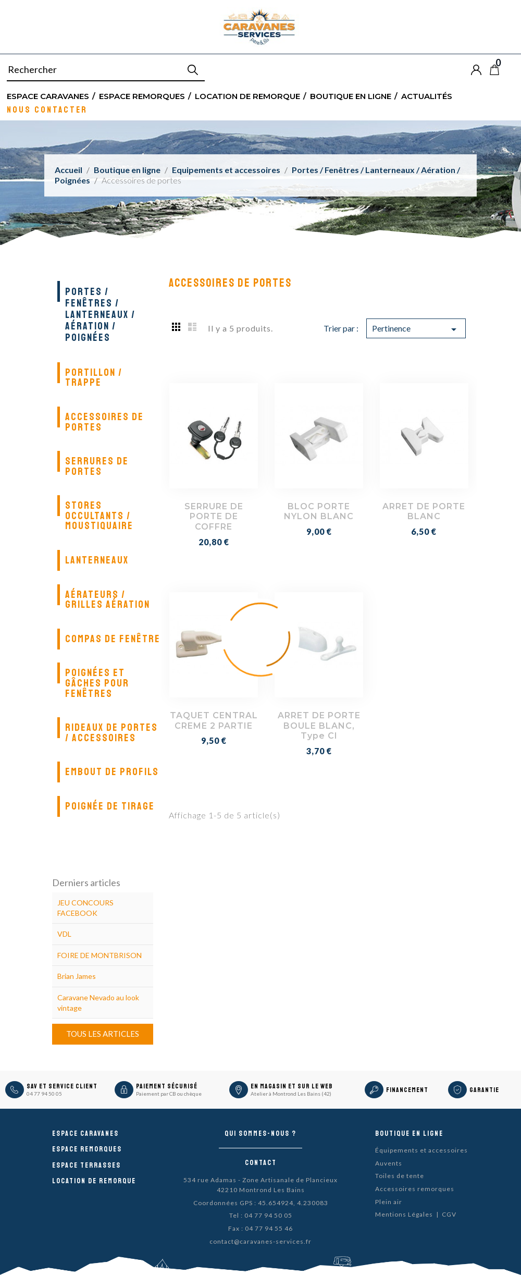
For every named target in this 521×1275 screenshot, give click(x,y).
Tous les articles (102, 1033)
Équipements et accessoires (421, 1150)
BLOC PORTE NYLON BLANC (319, 511)
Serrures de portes (97, 466)
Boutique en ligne (350, 95)
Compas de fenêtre (112, 638)
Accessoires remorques (414, 1189)
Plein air (388, 1202)
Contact (261, 1162)
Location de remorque (247, 95)
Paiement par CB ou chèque (169, 1093)
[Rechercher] (106, 69)
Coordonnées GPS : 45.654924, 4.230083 (260, 1203)
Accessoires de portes (104, 422)
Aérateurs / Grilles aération (107, 599)
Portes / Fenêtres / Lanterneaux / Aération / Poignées (100, 314)
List (192, 326)
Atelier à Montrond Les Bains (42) (291, 1093)
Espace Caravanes (48, 95)
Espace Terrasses (86, 1165)
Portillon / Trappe (93, 377)
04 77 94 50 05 (44, 1093)
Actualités (426, 95)
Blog (511, 70)
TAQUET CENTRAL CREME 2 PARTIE (214, 720)
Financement (407, 1090)
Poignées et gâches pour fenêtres (97, 683)
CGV (449, 1214)
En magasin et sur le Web (292, 1086)
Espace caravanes (85, 1133)
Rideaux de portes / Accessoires (111, 732)
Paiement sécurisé (166, 1086)
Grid (176, 326)
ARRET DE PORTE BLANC (423, 511)
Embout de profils (112, 771)
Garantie (484, 1090)
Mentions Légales (404, 1214)
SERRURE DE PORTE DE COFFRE (213, 516)
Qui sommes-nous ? (260, 1133)
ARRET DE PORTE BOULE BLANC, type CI (319, 725)
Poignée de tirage (110, 806)
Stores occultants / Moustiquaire (99, 515)
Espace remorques (142, 95)
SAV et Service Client (62, 1086)
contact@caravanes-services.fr (260, 1241)
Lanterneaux (97, 560)
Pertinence (416, 329)
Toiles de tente (399, 1176)
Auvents (388, 1163)
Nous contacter (47, 109)
